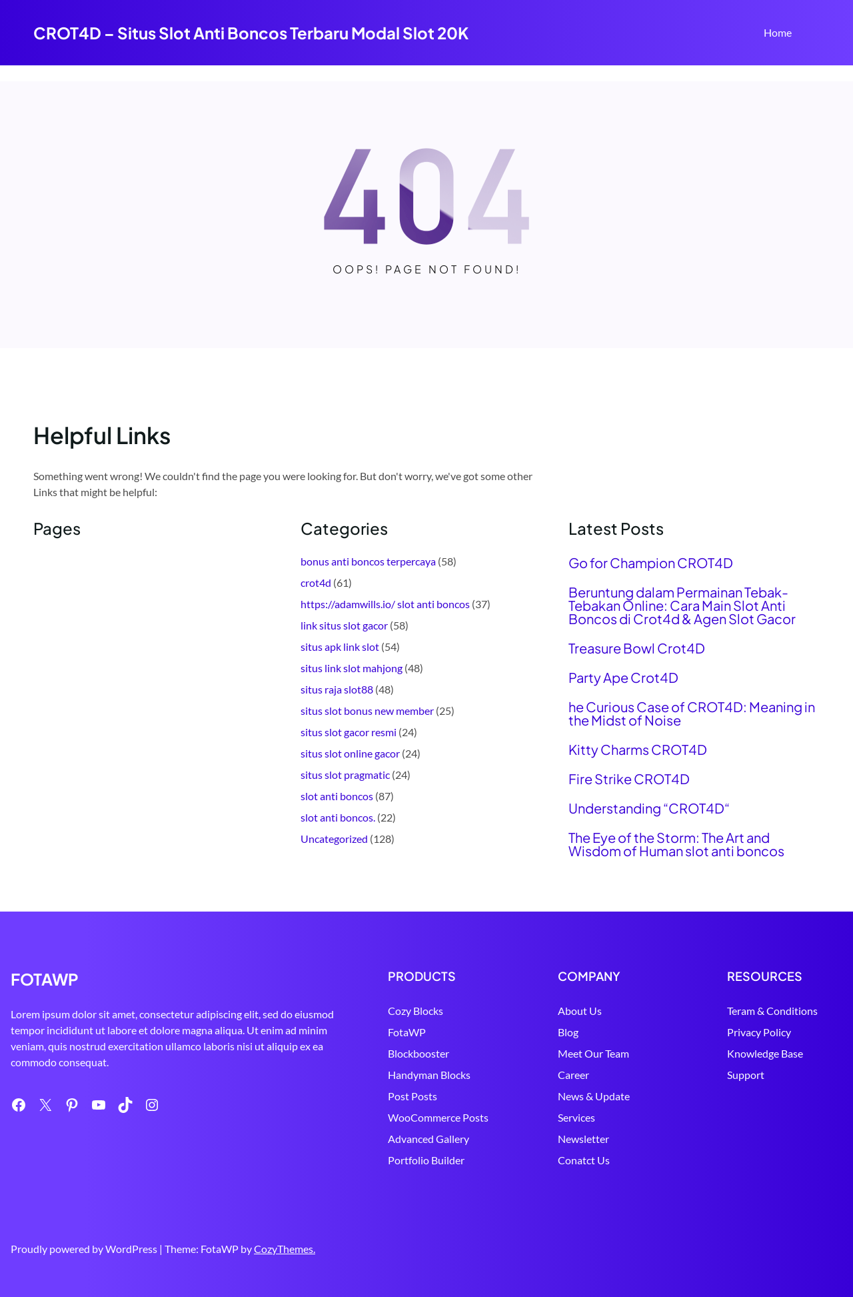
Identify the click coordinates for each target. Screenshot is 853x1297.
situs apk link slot (340, 646)
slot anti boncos (337, 796)
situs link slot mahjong (352, 668)
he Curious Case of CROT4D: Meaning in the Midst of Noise (691, 713)
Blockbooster (386, 1053)
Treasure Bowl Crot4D (636, 648)
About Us (558, 1010)
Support (735, 1074)
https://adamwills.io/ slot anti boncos (385, 603)
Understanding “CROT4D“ (649, 808)
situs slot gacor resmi (349, 732)
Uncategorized (334, 838)
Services (554, 1117)
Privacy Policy (748, 1032)
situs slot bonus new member (367, 710)
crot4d (316, 582)
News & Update (572, 1096)
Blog (546, 1032)
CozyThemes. (284, 1248)
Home (778, 32)
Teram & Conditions (761, 1010)
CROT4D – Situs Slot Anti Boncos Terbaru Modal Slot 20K (250, 33)
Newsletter (561, 1138)
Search (814, 34)
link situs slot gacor (344, 625)
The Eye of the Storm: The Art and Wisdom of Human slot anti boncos (676, 844)
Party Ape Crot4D (623, 677)
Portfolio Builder (394, 1160)
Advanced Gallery (396, 1138)
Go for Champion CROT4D (650, 562)
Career (551, 1074)
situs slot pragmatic (345, 774)
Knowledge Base (754, 1053)
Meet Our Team (571, 1053)
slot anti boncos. (338, 817)
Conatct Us (562, 1160)
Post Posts (380, 1096)
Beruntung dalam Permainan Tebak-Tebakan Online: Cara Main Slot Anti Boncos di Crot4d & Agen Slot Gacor (682, 605)
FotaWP (375, 1032)
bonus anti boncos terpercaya (368, 561)
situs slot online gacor (350, 753)
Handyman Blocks (397, 1074)
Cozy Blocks (383, 1010)
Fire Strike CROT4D (629, 779)
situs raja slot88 (337, 689)
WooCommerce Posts (406, 1117)
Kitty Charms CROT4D (637, 749)
